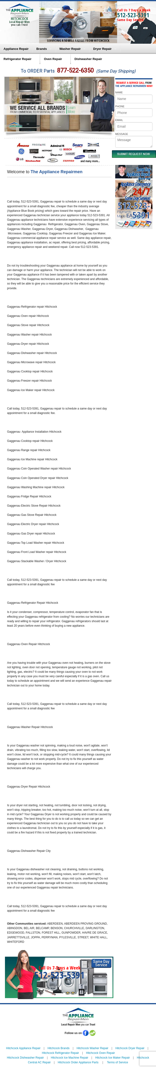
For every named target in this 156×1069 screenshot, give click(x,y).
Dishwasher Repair (88, 59)
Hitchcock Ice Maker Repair (112, 1057)
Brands (41, 49)
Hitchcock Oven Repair (100, 1053)
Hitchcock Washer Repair (92, 1048)
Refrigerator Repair (17, 59)
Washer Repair (70, 49)
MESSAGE (121, 134)
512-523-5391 (133, 15)
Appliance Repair (16, 49)
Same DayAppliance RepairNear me (138, 174)
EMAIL (119, 120)
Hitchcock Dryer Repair (129, 1048)
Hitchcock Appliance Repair (23, 1048)
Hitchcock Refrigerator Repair (60, 1053)
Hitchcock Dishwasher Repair (25, 1057)
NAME (119, 92)
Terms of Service (117, 1062)
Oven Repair (53, 59)
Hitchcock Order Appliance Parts (78, 1062)
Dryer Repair (102, 49)
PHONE (119, 106)
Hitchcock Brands (59, 1048)
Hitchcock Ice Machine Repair (69, 1057)
